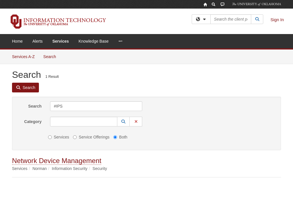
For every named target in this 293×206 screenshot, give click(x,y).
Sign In (277, 19)
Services (60, 41)
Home (17, 41)
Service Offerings (91, 87)
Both (120, 87)
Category (33, 72)
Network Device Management (56, 111)
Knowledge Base (93, 41)
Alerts (37, 41)
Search (35, 56)
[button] (123, 72)
